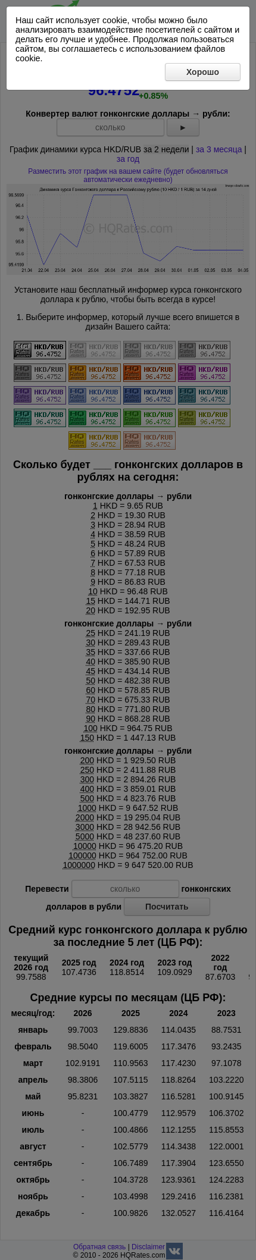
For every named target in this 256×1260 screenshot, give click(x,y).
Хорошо (202, 72)
